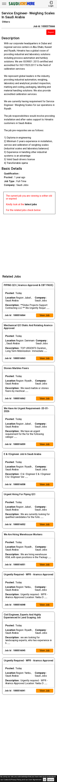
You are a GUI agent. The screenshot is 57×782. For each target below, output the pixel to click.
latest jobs (31, 204)
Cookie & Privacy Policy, (12, 780)
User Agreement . (35, 780)
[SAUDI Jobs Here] (21, 5)
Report (51, 32)
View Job (45, 315)
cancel (51, 780)
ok (44, 780)
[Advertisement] (28, 242)
